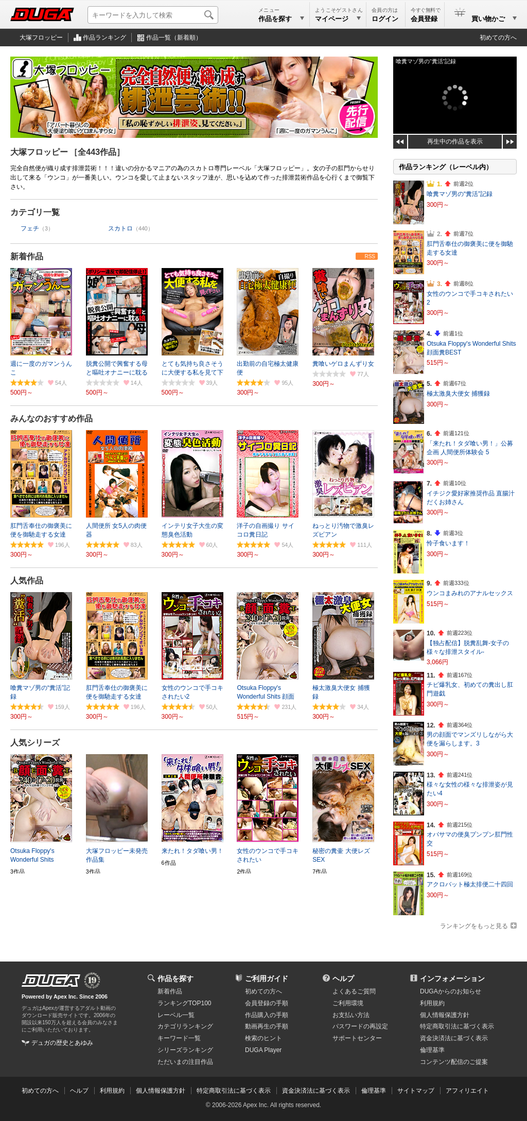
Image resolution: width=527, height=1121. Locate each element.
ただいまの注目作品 (185, 1061)
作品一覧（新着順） (174, 37)
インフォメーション (452, 978)
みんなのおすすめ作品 (51, 418)
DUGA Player (263, 1050)
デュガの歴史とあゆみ (62, 1042)
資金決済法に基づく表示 (316, 1090)
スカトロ (120, 228)
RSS (369, 256)
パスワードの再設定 (360, 1026)
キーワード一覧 (179, 1038)
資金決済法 (454, 1038)
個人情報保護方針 (444, 1015)
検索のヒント (263, 1038)
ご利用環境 (347, 1003)
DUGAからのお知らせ (450, 991)
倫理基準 (432, 1050)
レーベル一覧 (176, 1015)
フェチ (30, 228)
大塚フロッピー (41, 37)
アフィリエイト (467, 1090)
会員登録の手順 (266, 1003)
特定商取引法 (457, 1026)
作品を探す (175, 978)
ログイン (385, 19)
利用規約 (432, 1003)
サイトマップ (415, 1090)
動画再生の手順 (266, 1026)
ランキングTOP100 (184, 1003)
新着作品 (26, 256)
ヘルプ (343, 978)
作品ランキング (104, 37)
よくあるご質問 (354, 991)
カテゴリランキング (185, 1026)
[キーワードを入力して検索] (152, 15)
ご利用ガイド (266, 978)
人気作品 (26, 580)
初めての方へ (498, 37)
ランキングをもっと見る (474, 926)
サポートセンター (357, 1038)
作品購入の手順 (266, 1015)
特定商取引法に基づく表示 (234, 1090)
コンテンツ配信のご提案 (454, 1061)
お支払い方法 (351, 1015)
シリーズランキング (185, 1050)
